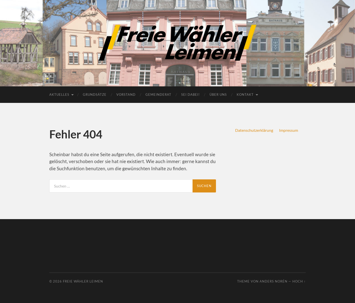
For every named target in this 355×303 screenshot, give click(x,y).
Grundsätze (94, 94)
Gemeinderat (158, 94)
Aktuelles (59, 94)
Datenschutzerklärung (254, 130)
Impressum (288, 130)
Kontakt (245, 94)
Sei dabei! (190, 94)
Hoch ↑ (299, 281)
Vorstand (126, 94)
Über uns (218, 94)
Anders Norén (273, 281)
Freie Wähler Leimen (83, 281)
